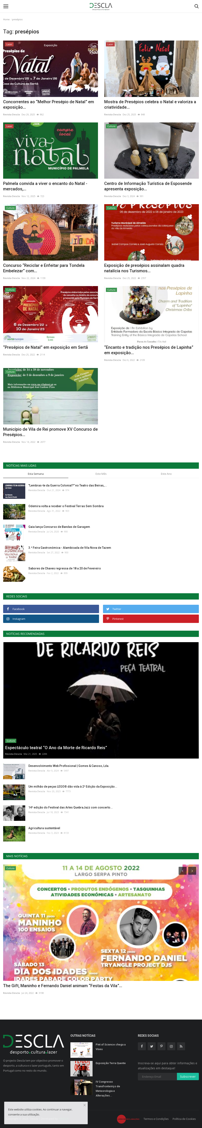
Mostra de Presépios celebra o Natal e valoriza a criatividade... (150, 104)
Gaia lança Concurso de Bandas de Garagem (59, 526)
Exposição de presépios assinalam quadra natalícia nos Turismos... (144, 268)
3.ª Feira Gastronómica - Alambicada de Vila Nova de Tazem (69, 547)
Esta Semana (36, 474)
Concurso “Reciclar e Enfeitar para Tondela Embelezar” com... (44, 268)
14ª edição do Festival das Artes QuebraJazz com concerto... (70, 807)
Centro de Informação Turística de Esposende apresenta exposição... (148, 186)
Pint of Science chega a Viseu (111, 1047)
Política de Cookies (184, 1119)
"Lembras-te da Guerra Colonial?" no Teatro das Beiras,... (67, 485)
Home (6, 19)
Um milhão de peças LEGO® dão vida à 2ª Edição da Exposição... (72, 786)
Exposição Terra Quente (111, 1063)
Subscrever (188, 1076)
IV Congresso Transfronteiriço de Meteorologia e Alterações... (108, 1088)
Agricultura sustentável (44, 828)
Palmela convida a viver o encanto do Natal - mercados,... (45, 186)
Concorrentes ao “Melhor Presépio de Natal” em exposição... (48, 104)
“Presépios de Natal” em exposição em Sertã (45, 347)
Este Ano (166, 474)
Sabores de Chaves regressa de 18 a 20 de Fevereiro (64, 568)
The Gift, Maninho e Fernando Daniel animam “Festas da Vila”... (62, 985)
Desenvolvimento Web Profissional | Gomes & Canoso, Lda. (68, 766)
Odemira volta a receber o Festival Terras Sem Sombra (66, 506)
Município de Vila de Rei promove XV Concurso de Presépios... (50, 432)
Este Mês (101, 474)
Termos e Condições (156, 1119)
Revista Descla (11, 114)
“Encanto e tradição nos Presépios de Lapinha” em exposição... (148, 350)
